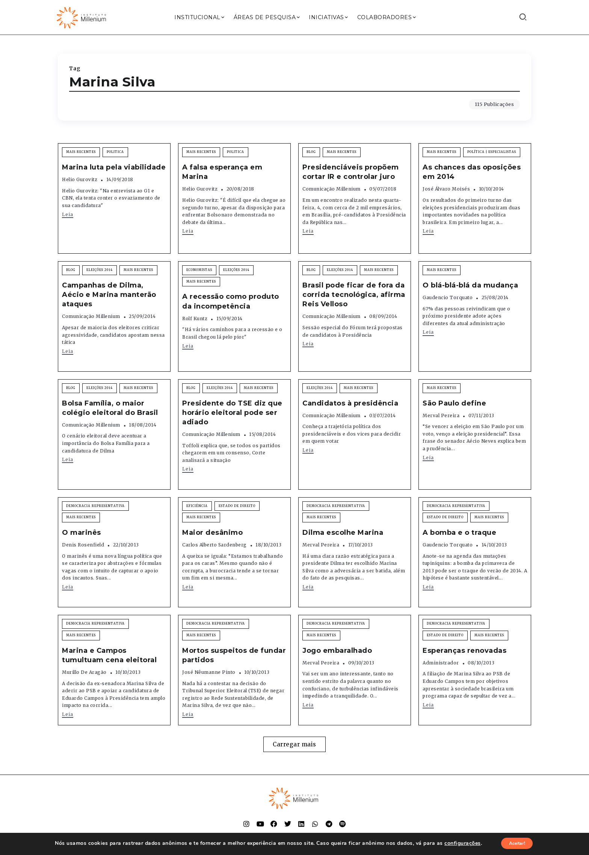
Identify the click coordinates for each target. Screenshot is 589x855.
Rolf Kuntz (194, 318)
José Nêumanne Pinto (209, 672)
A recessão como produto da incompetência (230, 301)
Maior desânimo (212, 532)
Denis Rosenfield (83, 545)
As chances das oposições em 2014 (472, 172)
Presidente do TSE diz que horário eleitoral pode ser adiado (232, 412)
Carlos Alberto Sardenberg (214, 545)
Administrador (441, 663)
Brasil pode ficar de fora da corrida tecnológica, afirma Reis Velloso (353, 294)
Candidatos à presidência (350, 403)
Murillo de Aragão (84, 672)
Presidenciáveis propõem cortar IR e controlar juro (350, 172)
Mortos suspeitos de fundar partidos (234, 655)
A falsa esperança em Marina (222, 172)
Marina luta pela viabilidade (114, 167)
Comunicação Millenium (331, 189)
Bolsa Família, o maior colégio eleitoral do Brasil (110, 408)
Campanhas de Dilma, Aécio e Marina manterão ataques (109, 294)
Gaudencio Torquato (448, 297)
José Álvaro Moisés (446, 189)
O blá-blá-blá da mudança (470, 285)
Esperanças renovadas (464, 650)
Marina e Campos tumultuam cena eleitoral (109, 655)
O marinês (81, 532)
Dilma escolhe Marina (342, 532)
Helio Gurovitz (79, 179)
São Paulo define (454, 403)
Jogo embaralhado (337, 650)
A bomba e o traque (459, 532)
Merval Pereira (441, 415)
